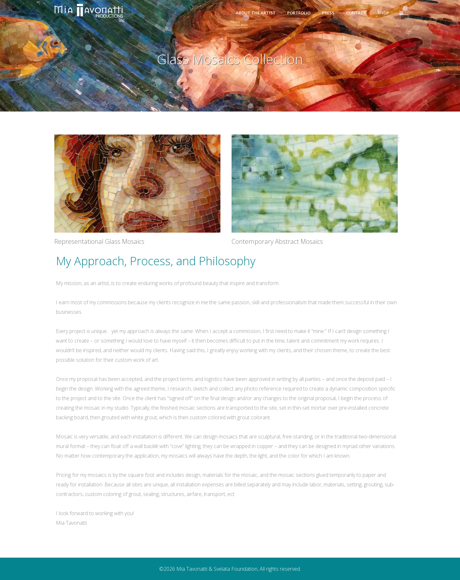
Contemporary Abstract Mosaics (277, 241)
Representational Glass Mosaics (99, 241)
